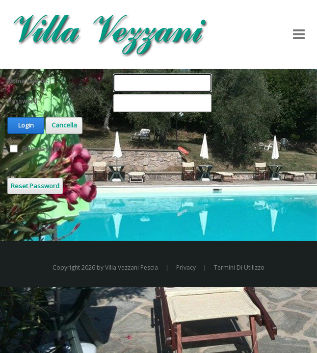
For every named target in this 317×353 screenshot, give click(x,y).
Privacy (186, 267)
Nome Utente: (27, 80)
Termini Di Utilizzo (239, 267)
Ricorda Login (42, 148)
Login (26, 125)
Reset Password (35, 185)
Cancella (64, 125)
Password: (23, 101)
